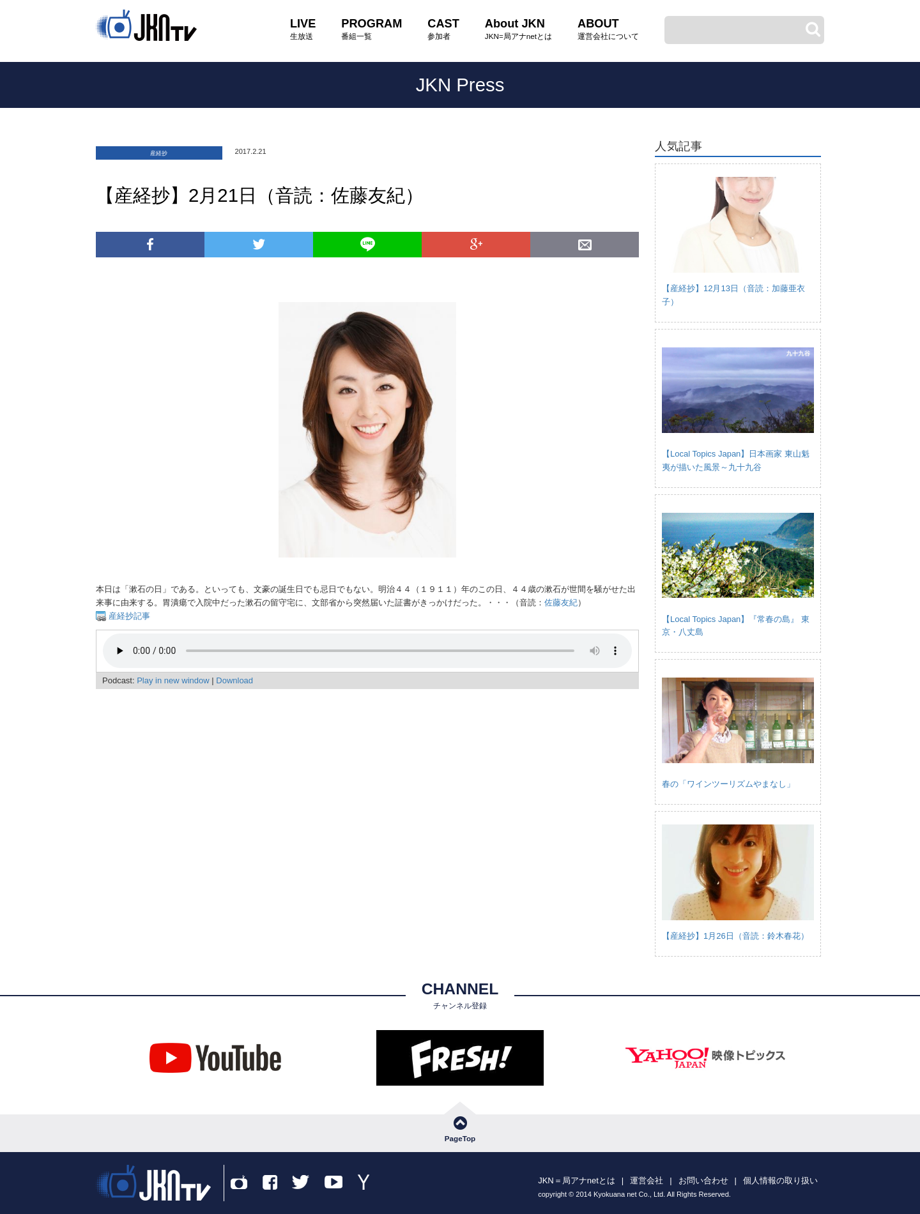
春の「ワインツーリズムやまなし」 (728, 784)
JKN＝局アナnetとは (576, 1180)
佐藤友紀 (561, 602)
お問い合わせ (703, 1180)
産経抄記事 (128, 616)
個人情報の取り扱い (780, 1180)
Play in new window (173, 680)
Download (234, 680)
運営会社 (646, 1180)
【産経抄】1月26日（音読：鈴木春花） (735, 936)
